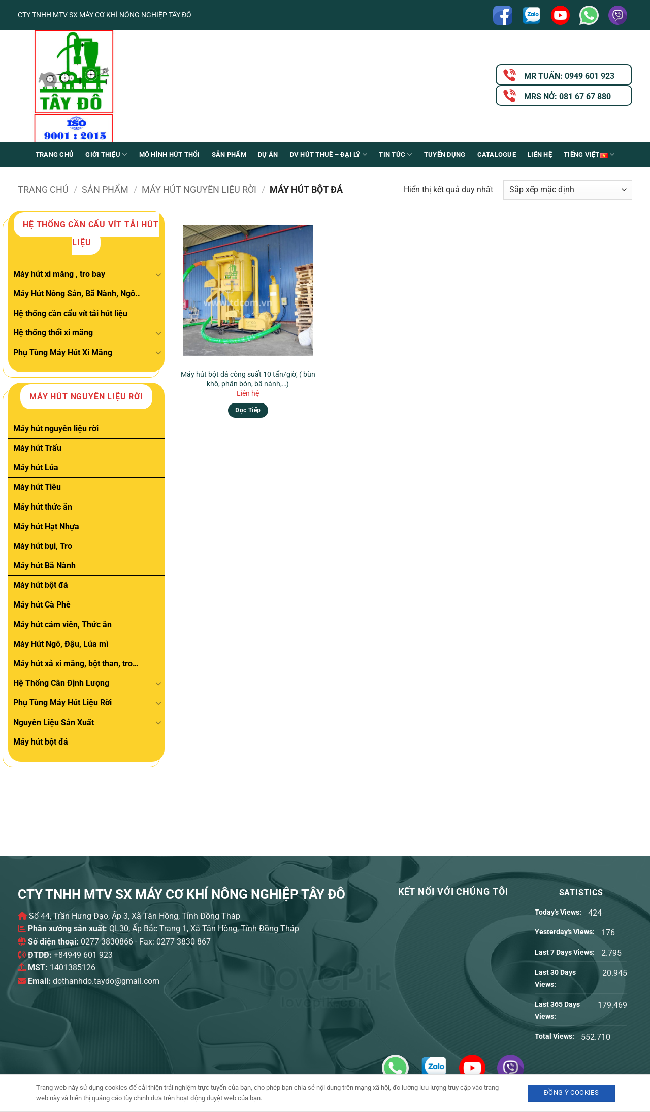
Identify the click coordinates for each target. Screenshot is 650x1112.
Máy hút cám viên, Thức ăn (62, 624)
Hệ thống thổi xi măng (53, 333)
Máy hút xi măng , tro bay (59, 274)
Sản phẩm (229, 154)
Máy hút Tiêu (37, 487)
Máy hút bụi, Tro (42, 546)
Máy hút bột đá (40, 585)
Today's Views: (559, 912)
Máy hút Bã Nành (44, 565)
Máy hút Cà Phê (42, 605)
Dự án (268, 154)
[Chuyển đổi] (158, 274)
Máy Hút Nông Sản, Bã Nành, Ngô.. (76, 293)
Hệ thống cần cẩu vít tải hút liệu (70, 313)
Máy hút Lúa (35, 468)
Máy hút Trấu (37, 448)
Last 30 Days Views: (555, 978)
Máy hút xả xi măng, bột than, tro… (76, 663)
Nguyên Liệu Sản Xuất (53, 722)
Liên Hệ (540, 154)
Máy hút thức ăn (42, 507)
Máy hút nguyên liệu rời (199, 189)
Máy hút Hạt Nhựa (46, 526)
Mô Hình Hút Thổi (169, 154)
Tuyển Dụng (445, 154)
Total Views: (555, 1036)
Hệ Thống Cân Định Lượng (61, 683)
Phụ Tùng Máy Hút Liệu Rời (62, 702)
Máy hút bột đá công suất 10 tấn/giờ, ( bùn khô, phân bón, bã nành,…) (248, 379)
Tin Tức (395, 154)
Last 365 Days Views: (557, 1010)
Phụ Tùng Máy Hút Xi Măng (62, 352)
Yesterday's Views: (565, 932)
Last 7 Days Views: (565, 952)
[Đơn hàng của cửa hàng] (567, 190)
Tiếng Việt (589, 155)
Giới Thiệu (106, 154)
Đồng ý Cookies (571, 1092)
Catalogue (496, 154)
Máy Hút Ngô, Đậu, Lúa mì (60, 644)
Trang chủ (55, 154)
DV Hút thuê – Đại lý (329, 154)
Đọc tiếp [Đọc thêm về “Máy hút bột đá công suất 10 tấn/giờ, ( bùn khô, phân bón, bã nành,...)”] (248, 410)
